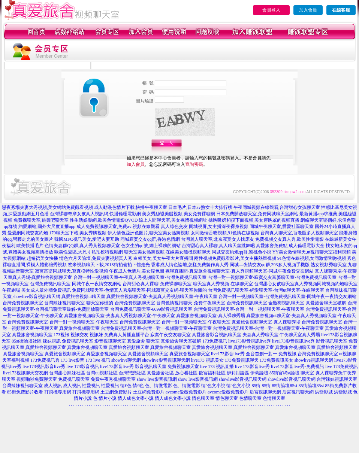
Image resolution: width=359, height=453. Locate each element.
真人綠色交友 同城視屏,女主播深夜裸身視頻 (204, 226)
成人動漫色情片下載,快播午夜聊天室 (130, 207)
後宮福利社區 (212, 373)
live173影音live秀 (117, 366)
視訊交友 (79, 334)
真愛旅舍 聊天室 (143, 341)
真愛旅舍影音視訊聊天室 (216, 334)
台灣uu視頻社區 (102, 373)
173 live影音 (72, 360)
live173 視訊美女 (207, 360)
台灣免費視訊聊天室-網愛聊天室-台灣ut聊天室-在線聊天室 (266, 290)
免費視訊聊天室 (77, 341)
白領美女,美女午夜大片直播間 (163, 258)
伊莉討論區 (238, 373)
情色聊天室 (203, 398)
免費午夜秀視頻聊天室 (113, 379)
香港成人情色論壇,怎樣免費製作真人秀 (190, 264)
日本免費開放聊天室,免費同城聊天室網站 (257, 213)
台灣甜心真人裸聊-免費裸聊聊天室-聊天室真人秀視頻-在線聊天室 (188, 283)
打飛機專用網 (57, 392)
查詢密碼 (194, 164)
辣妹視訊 (52, 341)
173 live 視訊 (97, 360)
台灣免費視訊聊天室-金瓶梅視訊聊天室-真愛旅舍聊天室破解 (287, 302)
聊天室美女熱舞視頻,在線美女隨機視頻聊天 (167, 252)
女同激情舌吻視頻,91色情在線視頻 (225, 232)
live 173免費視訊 (341, 366)
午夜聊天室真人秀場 (300, 334)
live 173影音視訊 (82, 366)
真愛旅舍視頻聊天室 (79, 328)
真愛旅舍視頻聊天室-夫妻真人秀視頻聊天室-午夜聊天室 (161, 296)
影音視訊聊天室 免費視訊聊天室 (167, 366)
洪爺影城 (324, 392)
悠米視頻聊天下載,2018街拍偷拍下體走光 (109, 264)
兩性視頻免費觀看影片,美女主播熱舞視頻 (235, 258)
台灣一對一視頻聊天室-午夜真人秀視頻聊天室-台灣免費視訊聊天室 (140, 277)
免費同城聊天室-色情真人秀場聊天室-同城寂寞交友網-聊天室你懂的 (139, 290)
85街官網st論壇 (284, 373)
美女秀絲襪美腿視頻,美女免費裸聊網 (178, 213)
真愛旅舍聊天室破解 (181, 341)
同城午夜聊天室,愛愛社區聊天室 (282, 226)
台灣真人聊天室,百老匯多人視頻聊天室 (299, 232)
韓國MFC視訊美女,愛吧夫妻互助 (86, 239)
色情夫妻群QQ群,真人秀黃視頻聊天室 (82, 245)
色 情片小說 (105, 398)
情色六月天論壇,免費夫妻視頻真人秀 (95, 258)
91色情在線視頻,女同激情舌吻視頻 (311, 258)
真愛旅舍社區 (160, 373)
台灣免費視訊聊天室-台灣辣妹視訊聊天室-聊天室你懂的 (58, 302)
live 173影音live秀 (252, 366)
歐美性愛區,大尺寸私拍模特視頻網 (88, 252)
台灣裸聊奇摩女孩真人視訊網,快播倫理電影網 (95, 213)
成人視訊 (53, 385)
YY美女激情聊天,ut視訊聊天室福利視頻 (311, 252)
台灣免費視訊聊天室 (318, 353)
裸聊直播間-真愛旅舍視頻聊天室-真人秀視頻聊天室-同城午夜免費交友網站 (239, 271)
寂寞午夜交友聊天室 (170, 334)
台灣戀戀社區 (132, 373)
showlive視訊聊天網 (314, 360)
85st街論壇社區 (27, 341)
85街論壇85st (284, 385)
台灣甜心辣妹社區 (67, 373)
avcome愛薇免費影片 (186, 392)
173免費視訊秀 (45, 360)
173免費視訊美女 (276, 360)
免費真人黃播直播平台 (126, 334)
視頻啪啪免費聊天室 (36, 379)
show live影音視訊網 (157, 379)
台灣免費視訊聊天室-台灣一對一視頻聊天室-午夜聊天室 (249, 309)
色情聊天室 (250, 398)
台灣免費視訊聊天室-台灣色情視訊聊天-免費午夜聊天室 (170, 302)
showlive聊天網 (126, 360)
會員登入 (271, 10)
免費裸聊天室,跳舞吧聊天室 (41, 220)
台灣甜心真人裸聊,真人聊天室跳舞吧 (218, 245)
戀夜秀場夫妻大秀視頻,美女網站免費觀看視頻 (47, 207)
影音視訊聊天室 (110, 341)
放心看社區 (186, 373)
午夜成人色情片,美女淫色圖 (136, 271)
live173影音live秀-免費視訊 (297, 366)
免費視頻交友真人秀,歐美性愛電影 (289, 239)
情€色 (126, 385)
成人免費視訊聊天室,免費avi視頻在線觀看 (118, 226)
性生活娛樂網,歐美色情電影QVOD (104, 220)
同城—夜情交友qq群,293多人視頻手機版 (270, 264)
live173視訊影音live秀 (43, 366)
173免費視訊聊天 (242, 360)
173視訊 (61, 334)
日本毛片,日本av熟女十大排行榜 (200, 207)
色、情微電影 (158, 385)
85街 (255, 385)
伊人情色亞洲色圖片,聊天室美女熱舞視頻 (149, 232)
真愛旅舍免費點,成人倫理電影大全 (290, 245)
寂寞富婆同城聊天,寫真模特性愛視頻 (71, 271)
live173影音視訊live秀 (249, 341)
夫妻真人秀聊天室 (260, 334)
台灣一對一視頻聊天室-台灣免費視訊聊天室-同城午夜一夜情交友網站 (287, 296)
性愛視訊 (91, 385)
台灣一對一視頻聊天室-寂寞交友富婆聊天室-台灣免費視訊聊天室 (272, 277)
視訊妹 (96, 334)
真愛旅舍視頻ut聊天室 (83, 296)
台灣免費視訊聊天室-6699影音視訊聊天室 (151, 309)
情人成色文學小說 (136, 398)
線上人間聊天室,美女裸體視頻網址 (173, 220)
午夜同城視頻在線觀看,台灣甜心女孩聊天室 (276, 207)
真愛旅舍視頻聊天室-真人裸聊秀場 (210, 315)
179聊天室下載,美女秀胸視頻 (77, 232)
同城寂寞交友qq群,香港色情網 (150, 239)
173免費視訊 (214, 341)
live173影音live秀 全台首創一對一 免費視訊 (253, 353)
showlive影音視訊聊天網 (166, 360)
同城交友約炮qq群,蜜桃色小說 (241, 252)
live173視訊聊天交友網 (25, 373)
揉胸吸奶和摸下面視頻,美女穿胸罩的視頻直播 (253, 220)
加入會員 (308, 10)
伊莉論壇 (259, 373)
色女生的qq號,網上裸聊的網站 (151, 245)
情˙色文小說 (213, 385)
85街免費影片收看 (25, 392)
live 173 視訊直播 (217, 366)
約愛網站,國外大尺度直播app (46, 226)
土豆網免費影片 (116, 392)
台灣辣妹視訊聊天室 (337, 379)
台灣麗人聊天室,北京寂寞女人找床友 (217, 239)
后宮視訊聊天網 (265, 392)
